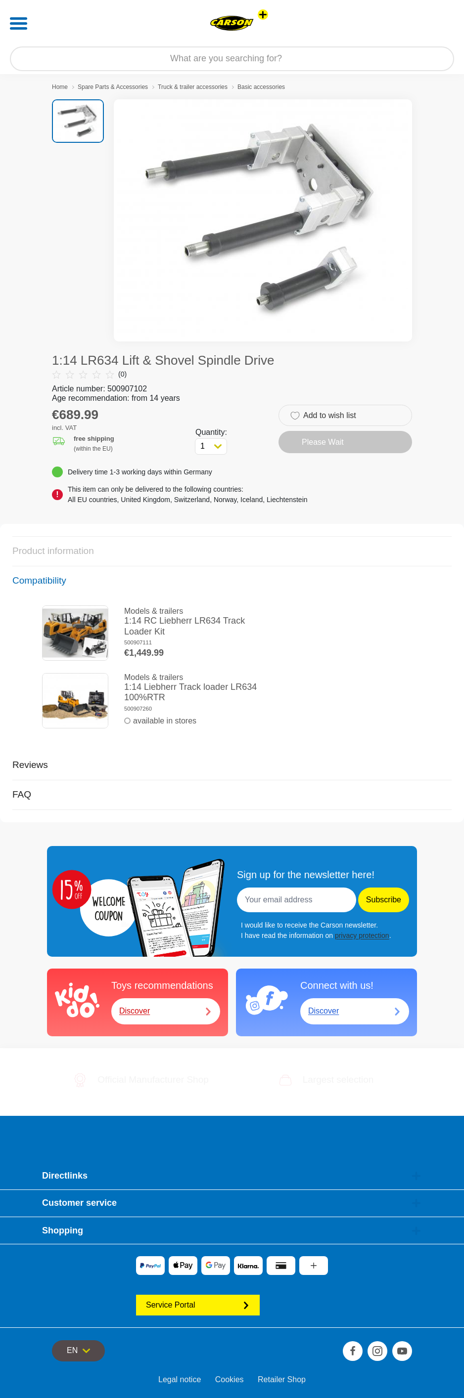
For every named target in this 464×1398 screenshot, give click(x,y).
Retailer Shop (282, 1379)
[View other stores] (263, 14)
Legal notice (179, 1379)
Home (60, 87)
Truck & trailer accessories (193, 87)
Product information (53, 551)
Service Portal (198, 1305)
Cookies (229, 1379)
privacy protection (362, 935)
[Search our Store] (232, 58)
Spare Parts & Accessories (113, 87)
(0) (89, 374)
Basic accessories (261, 87)
